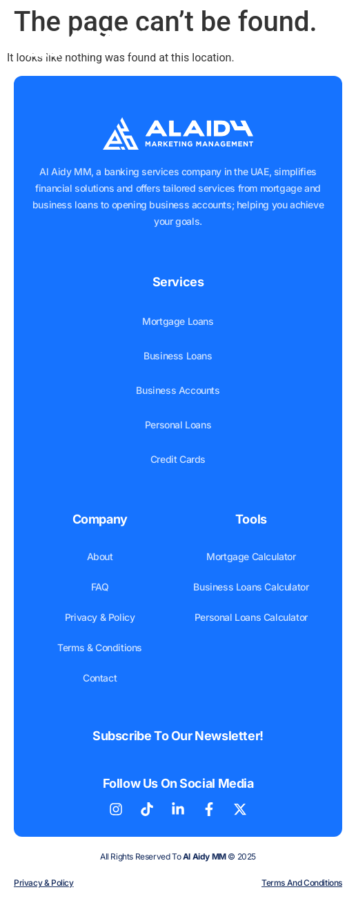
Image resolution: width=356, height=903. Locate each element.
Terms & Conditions (99, 647)
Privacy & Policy (100, 617)
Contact (100, 678)
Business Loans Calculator (250, 587)
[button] (317, 39)
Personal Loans (178, 424)
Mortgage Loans (177, 321)
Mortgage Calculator (250, 556)
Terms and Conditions (301, 882)
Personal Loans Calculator (251, 617)
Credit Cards (178, 459)
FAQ (100, 587)
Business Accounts (177, 390)
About (100, 556)
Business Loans (178, 355)
